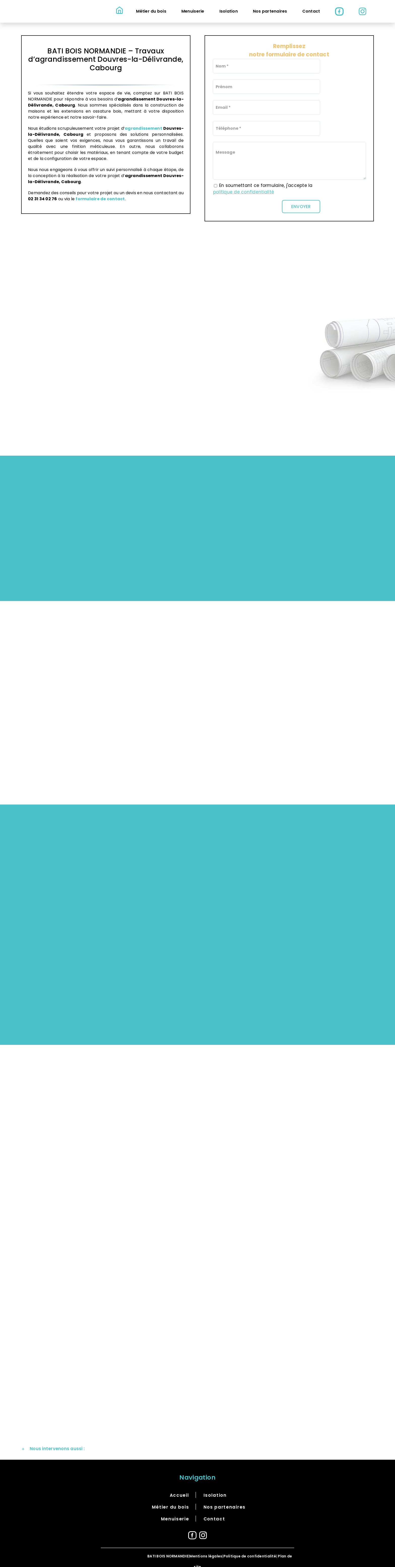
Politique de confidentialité (249, 1548)
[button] (197, 1441)
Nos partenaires (225, 1499)
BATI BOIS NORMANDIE (167, 1548)
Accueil (179, 1488)
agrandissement (144, 128)
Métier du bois (170, 1499)
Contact (214, 1511)
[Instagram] (203, 1527)
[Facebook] (192, 1527)
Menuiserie (175, 1511)
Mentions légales (205, 1548)
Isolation (215, 1488)
